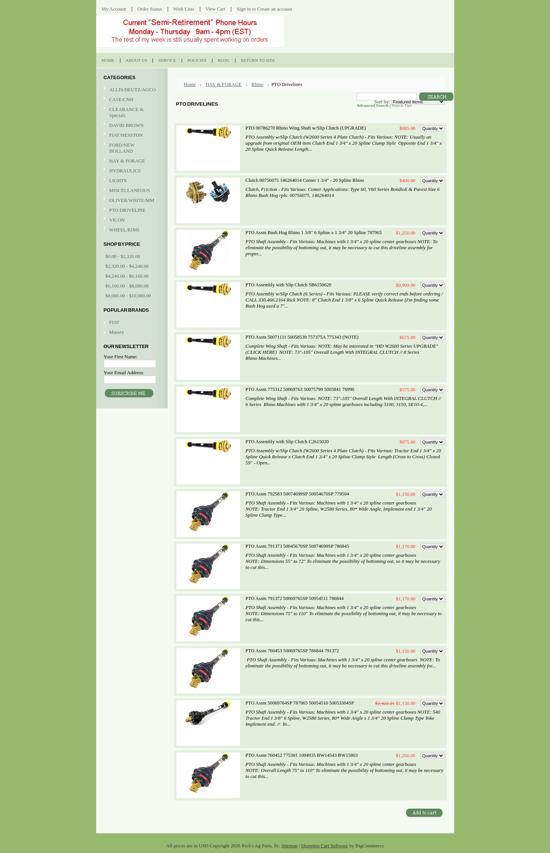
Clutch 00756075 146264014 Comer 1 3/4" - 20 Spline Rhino (305, 180)
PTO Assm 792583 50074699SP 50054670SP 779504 (297, 494)
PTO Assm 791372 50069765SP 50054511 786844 (295, 598)
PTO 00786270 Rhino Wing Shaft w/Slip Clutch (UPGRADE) (306, 128)
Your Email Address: (124, 372)
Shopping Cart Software (324, 845)
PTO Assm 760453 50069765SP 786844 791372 (292, 650)
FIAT (114, 322)
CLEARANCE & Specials (126, 112)
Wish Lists (183, 9)
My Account (114, 9)
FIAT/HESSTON (131, 135)
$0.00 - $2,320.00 (123, 256)
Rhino (257, 84)
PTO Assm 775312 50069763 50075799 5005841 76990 (300, 389)
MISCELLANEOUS (131, 190)
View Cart (216, 9)
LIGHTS (118, 180)
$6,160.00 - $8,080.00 (127, 286)
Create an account (274, 9)
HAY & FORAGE (131, 161)
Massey (116, 332)
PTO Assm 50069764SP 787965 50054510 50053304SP (300, 703)
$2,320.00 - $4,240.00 (127, 266)
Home (190, 84)
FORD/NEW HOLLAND (131, 148)
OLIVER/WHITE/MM (131, 200)
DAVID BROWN (131, 125)
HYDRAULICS (131, 171)
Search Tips (401, 105)
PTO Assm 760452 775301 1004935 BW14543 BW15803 (302, 755)
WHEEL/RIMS (124, 230)
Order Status (149, 9)
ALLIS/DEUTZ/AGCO (131, 90)
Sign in (244, 9)
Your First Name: (121, 356)
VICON (131, 220)
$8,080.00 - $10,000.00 (128, 295)
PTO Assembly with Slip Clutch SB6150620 (289, 284)
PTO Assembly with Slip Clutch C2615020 (287, 441)
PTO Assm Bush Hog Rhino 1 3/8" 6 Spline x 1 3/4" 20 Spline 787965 (314, 232)
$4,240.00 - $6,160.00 (127, 276)
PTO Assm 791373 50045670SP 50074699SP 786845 (297, 546)
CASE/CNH (131, 100)
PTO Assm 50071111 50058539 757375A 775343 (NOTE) (302, 337)
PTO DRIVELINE (131, 210)
